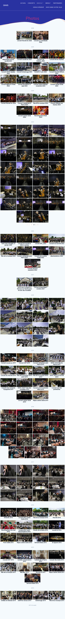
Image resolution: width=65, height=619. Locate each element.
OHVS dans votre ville (54, 7)
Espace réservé (38, 7)
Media (48, 3)
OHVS (5, 5)
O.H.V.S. (39, 3)
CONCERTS (31, 3)
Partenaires (57, 3)
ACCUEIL (23, 3)
